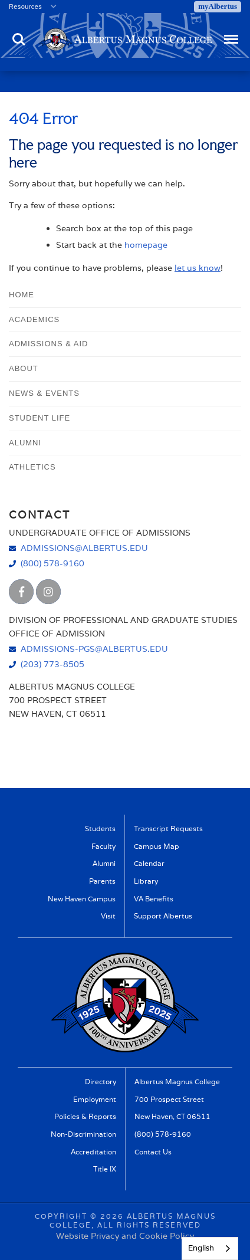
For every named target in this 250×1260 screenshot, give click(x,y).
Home (21, 294)
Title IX (104, 1169)
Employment (94, 1099)
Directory (100, 1082)
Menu (230, 33)
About (23, 368)
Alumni (25, 442)
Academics (34, 319)
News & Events (44, 393)
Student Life (39, 418)
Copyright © (66, 1216)
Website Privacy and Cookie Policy (125, 1236)
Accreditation (93, 1152)
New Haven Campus (82, 899)
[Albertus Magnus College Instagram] (48, 591)
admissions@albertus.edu (84, 547)
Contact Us (153, 1152)
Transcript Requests (168, 829)
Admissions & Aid (48, 343)
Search (19, 39)
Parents (102, 881)
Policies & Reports (85, 1116)
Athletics (32, 466)
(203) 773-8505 (52, 664)
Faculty (103, 846)
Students (100, 829)
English (201, 1248)
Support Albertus (163, 916)
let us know (198, 267)
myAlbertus (217, 6)
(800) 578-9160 (52, 563)
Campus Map (156, 846)
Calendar (149, 863)
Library (146, 881)
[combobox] (210, 1248)
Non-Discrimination (83, 1134)
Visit (108, 916)
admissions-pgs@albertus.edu (94, 648)
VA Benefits (153, 899)
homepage (145, 244)
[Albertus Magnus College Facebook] (21, 591)
